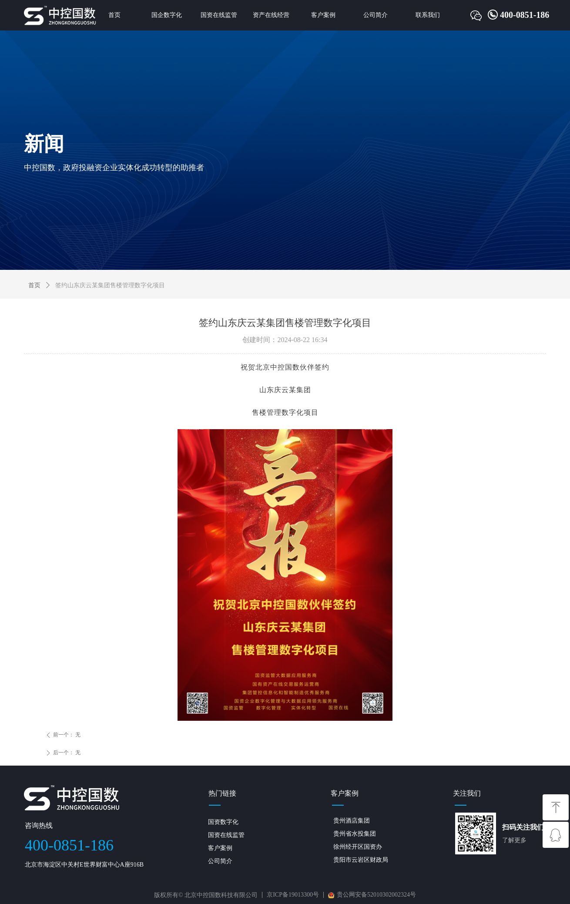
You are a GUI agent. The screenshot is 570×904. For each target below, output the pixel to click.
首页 (114, 15)
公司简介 (375, 15)
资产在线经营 (271, 15)
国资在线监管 (219, 15)
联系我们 (428, 15)
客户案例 (323, 15)
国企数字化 (166, 15)
